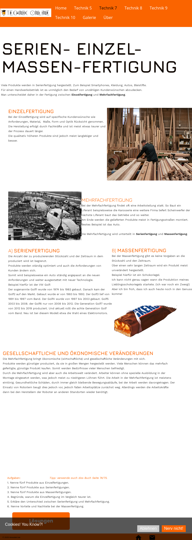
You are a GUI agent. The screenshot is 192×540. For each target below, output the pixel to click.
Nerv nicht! (173, 528)
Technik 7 (108, 8)
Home (60, 8)
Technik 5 (83, 8)
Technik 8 (133, 8)
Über (108, 17)
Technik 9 (159, 8)
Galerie (89, 17)
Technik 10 (65, 17)
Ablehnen (148, 528)
